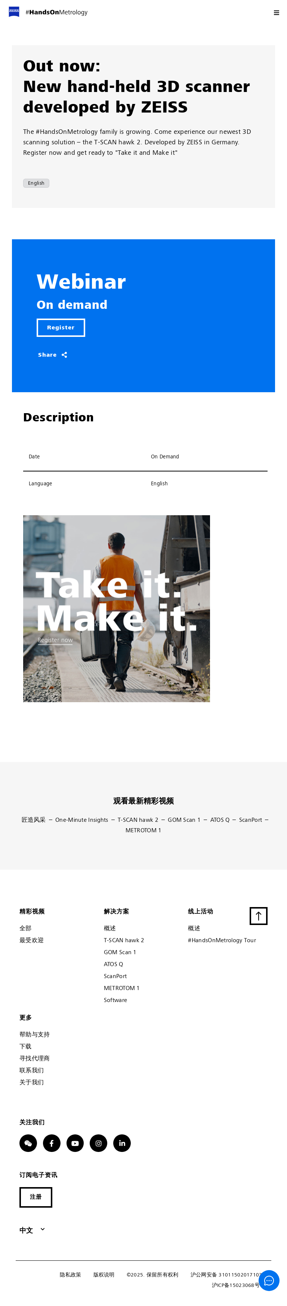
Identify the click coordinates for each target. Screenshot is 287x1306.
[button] (35, 1197)
